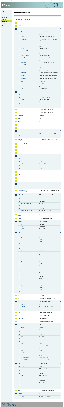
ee (21, 250)
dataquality (20, 127)
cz (21, 243)
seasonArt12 (23, 75)
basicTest (22, 327)
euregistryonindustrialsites (23, 143)
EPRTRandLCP (21, 139)
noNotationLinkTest (24, 341)
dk (21, 248)
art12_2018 (20, 28)
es (21, 254)
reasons (22, 103)
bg (21, 239)
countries (22, 36)
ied (18, 180)
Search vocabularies (19, 19)
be (21, 237)
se (21, 285)
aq (18, 22)
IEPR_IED (20, 214)
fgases (19, 152)
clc (21, 224)
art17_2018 (20, 112)
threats (22, 81)
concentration (23, 370)
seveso (19, 321)
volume (22, 387)
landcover (20, 221)
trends (22, 83)
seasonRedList (23, 78)
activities (22, 94)
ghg (18, 171)
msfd (19, 312)
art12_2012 (20, 25)
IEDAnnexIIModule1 (22, 183)
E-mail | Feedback (5, 403)
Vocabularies (4, 21)
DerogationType (23, 201)
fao (18, 149)
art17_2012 (20, 109)
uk (21, 291)
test (18, 324)
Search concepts (27, 19)
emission (22, 373)
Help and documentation (6, 11)
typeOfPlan (23, 88)
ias (18, 177)
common (20, 121)
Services (3, 23)
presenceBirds (23, 64)
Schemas (4, 19)
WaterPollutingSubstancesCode (26, 210)
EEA (7, 0)
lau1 (19, 232)
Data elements (5, 17)
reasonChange (23, 72)
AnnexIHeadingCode (24, 186)
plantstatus (23, 306)
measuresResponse (24, 57)
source (22, 163)
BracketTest (23, 329)
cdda (19, 118)
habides (19, 174)
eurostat (19, 146)
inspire (19, 218)
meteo (22, 377)
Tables (3, 15)
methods (22, 101)
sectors (22, 308)
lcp (18, 301)
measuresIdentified (24, 50)
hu (21, 261)
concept (22, 158)
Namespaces (4, 25)
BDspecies (23, 31)
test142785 (23, 345)
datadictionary (21, 124)
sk (21, 289)
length (22, 375)
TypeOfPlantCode (24, 205)
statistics (22, 380)
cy (21, 241)
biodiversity (20, 115)
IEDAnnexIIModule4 (22, 194)
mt (21, 274)
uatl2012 (22, 228)
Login (52, 0)
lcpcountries (23, 304)
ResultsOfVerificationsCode (26, 203)
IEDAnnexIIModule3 (22, 190)
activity (22, 133)
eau (21, 334)
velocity (22, 384)
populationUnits (23, 62)
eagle (22, 226)
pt (21, 280)
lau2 (19, 295)
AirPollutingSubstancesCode (26, 198)
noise (19, 315)
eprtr (19, 130)
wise (19, 390)
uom (19, 363)
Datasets (3, 13)
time (21, 382)
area (21, 368)
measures (22, 48)
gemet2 (19, 155)
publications (20, 318)
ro (21, 283)
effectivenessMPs (24, 39)
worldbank (20, 393)
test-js (22, 343)
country (22, 396)
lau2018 (19, 298)
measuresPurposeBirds (25, 55)
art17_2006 (20, 91)
